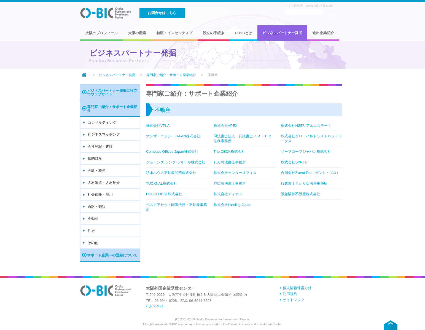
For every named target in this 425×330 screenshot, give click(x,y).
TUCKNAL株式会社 (161, 183)
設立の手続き (213, 33)
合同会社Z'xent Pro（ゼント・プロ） (310, 173)
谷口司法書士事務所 (230, 183)
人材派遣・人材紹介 (104, 183)
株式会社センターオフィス (235, 173)
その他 (93, 243)
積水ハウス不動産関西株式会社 (171, 173)
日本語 (262, 12)
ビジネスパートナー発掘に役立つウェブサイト (112, 92)
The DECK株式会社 (229, 151)
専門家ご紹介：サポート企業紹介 (171, 75)
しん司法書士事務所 (230, 162)
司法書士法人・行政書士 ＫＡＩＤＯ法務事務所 (243, 138)
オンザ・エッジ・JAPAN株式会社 (173, 136)
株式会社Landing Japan (232, 205)
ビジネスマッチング (104, 134)
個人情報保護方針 (297, 288)
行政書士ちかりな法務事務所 (304, 183)
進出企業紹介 (323, 33)
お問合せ (156, 306)
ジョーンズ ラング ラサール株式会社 (175, 162)
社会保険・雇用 (100, 194)
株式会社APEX (226, 126)
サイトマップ (293, 300)
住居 (91, 231)
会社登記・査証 (100, 146)
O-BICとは (243, 33)
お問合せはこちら (162, 13)
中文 (209, 12)
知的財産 (95, 158)
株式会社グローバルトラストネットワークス (311, 138)
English (236, 12)
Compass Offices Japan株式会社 (172, 151)
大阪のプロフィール (101, 33)
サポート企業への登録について (112, 255)
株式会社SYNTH (294, 162)
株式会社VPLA (158, 126)
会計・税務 (97, 170)
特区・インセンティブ (174, 33)
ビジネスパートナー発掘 (282, 33)
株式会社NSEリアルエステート (306, 126)
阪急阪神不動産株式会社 (300, 194)
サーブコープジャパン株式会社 (306, 151)
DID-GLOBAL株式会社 (164, 194)
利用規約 (290, 294)
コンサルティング (102, 122)
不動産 (93, 218)
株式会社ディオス (228, 194)
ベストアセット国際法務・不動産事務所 (176, 207)
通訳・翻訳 (97, 207)
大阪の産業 (137, 33)
